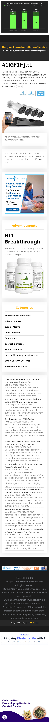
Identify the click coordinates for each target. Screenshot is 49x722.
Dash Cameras (12, 332)
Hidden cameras (13, 349)
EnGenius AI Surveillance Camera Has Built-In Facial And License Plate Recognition (24, 530)
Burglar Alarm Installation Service (24, 47)
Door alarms (11, 338)
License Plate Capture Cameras (21, 355)
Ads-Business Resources (18, 315)
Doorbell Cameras (14, 344)
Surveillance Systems (16, 366)
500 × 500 (32, 71)
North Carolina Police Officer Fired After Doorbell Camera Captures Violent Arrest (23, 491)
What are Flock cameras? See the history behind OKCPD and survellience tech (23, 400)
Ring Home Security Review (17, 509)
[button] (24, 59)
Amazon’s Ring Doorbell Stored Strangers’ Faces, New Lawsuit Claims (23, 465)
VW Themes (34, 623)
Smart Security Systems (17, 360)
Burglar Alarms (12, 327)
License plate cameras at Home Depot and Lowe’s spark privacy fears (22, 380)
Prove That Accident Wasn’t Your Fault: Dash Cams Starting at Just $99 (22, 443)
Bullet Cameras (13, 321)
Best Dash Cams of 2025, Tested (19, 419)
